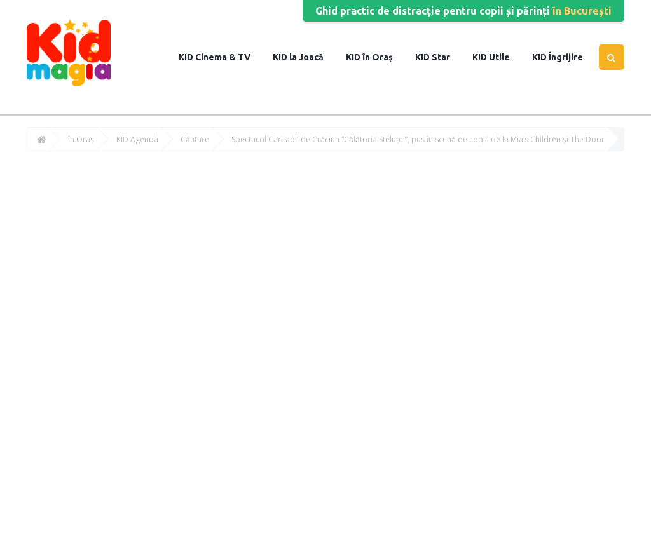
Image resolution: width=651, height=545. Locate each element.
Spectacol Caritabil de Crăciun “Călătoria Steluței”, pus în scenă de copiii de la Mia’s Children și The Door (418, 140)
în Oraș (376, 57)
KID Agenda (137, 140)
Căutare (195, 140)
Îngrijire (565, 57)
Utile (498, 57)
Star (440, 57)
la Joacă (305, 57)
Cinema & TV (221, 57)
